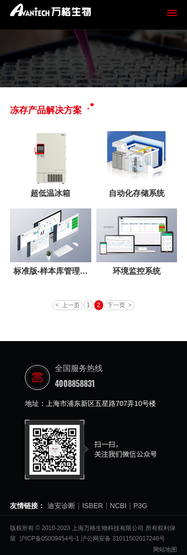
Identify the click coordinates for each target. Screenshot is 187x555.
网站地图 (165, 549)
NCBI (118, 506)
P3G (140, 506)
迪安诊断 (61, 506)
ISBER (92, 506)
